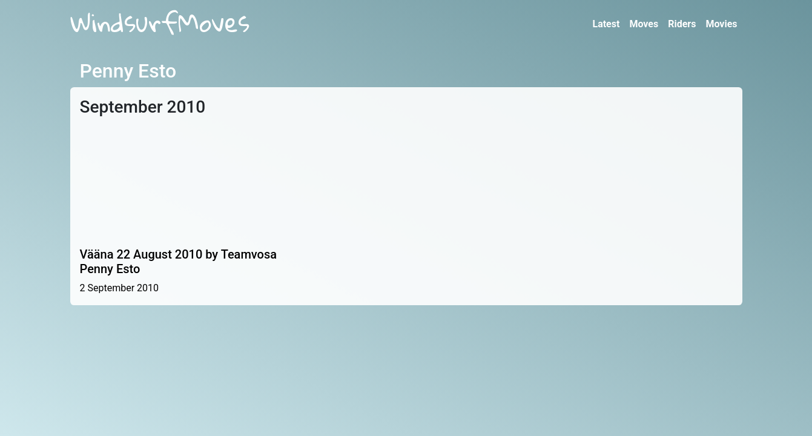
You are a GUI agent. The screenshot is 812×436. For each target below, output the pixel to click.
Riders (682, 24)
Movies (721, 24)
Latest (605, 24)
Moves (643, 24)
